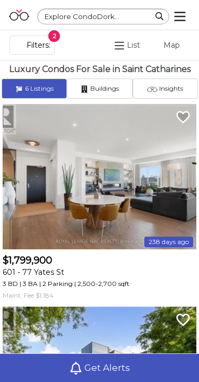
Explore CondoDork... (82, 16)
